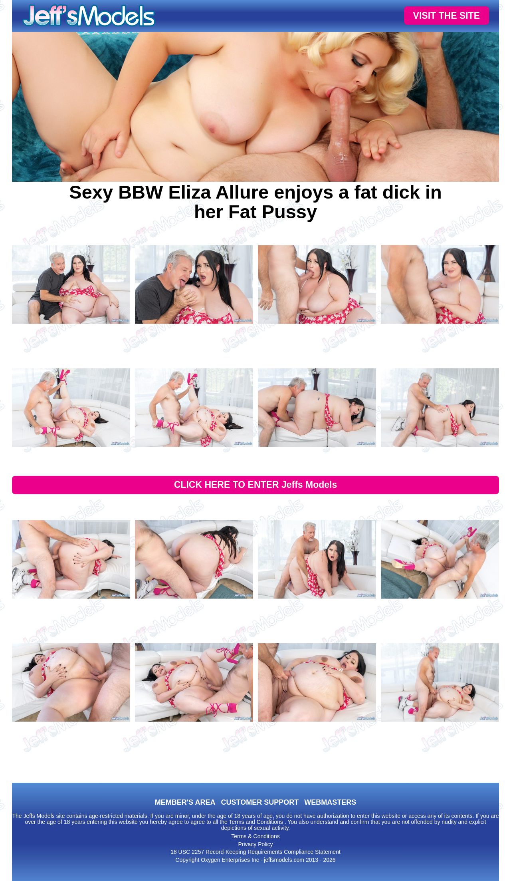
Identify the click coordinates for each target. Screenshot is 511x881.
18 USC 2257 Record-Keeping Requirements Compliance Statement (255, 852)
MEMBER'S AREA (185, 802)
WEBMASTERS (330, 802)
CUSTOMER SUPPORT (260, 802)
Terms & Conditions (255, 836)
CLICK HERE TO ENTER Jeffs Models (255, 484)
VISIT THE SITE (446, 15)
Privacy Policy (255, 844)
